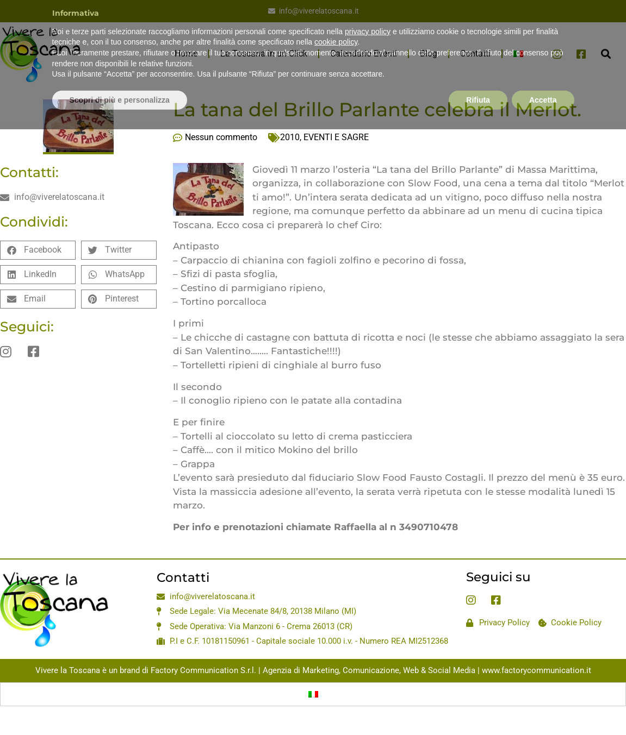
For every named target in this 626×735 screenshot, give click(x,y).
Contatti (475, 53)
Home (186, 53)
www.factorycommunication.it (536, 670)
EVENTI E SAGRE (336, 137)
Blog (428, 53)
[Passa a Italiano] (313, 694)
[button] (606, 54)
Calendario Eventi (363, 53)
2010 (290, 137)
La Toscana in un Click (263, 53)
